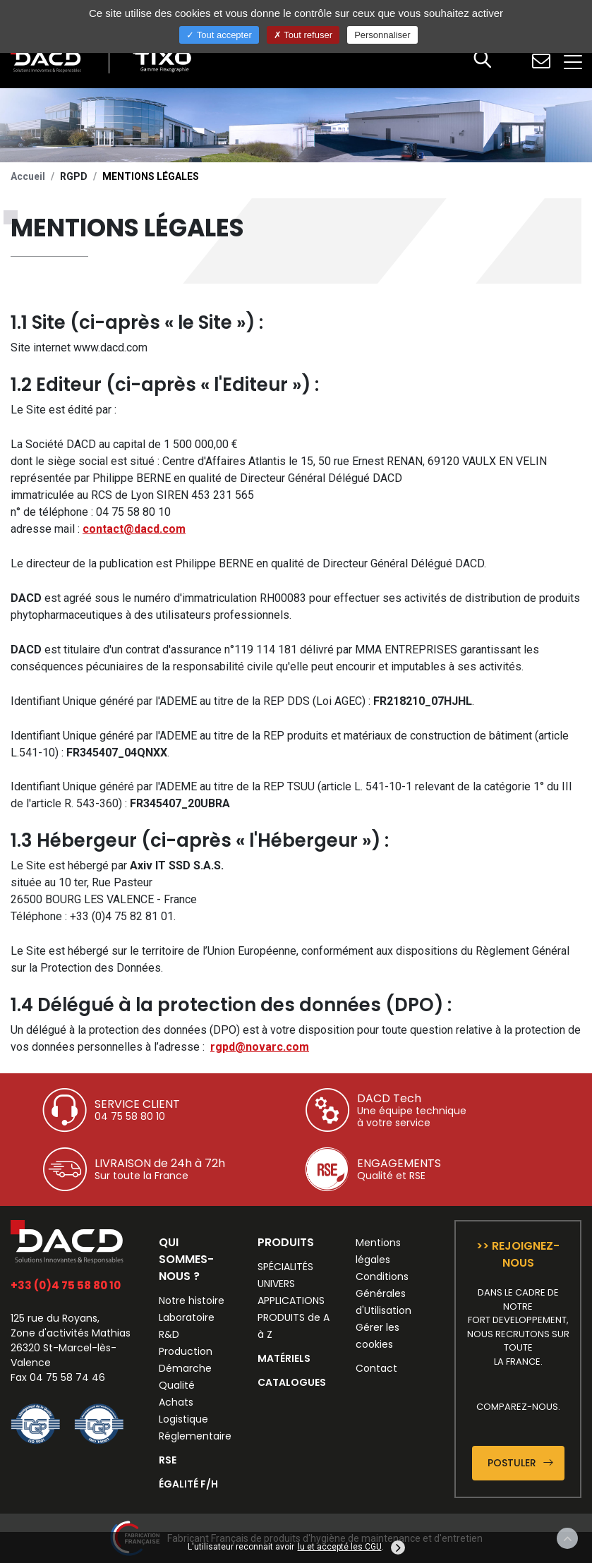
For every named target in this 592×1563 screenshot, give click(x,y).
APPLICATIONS (291, 1300)
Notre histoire (191, 1300)
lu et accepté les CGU (340, 1547)
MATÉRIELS (284, 1358)
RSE (167, 1460)
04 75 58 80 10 (130, 1116)
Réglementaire (195, 1436)
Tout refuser (303, 35)
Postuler (520, 1463)
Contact (376, 1368)
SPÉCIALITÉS (285, 1267)
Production (185, 1351)
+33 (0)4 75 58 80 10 (66, 1285)
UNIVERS (276, 1284)
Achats (176, 1402)
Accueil (28, 176)
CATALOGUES (292, 1382)
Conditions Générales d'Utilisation (383, 1293)
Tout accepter (218, 35)
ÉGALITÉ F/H (188, 1484)
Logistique (183, 1419)
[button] (482, 60)
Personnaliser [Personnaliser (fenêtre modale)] (382, 35)
